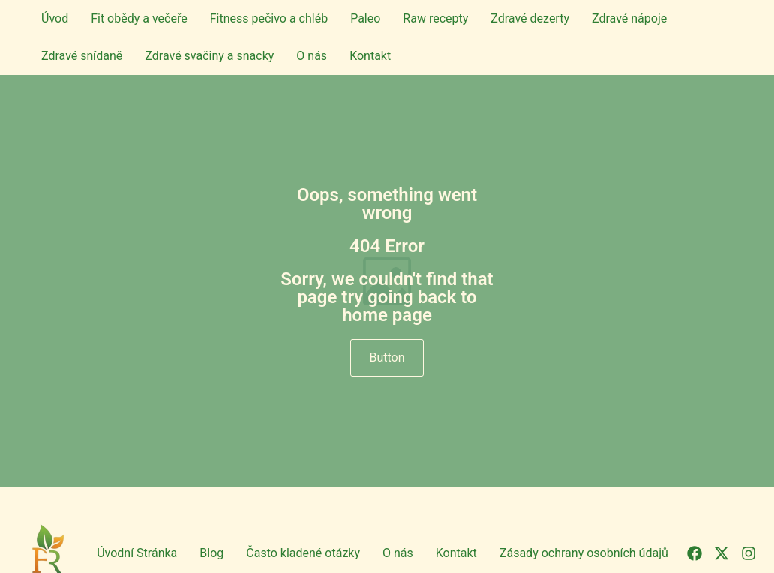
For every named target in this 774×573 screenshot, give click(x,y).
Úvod (54, 18)
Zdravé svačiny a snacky (209, 56)
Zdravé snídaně (81, 56)
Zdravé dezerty (529, 18)
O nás (311, 56)
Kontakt (370, 56)
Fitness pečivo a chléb (269, 18)
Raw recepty (435, 18)
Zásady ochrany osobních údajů (584, 553)
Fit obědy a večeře (139, 18)
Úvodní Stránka (137, 553)
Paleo (365, 18)
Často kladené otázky (303, 553)
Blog (212, 553)
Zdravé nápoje (629, 18)
